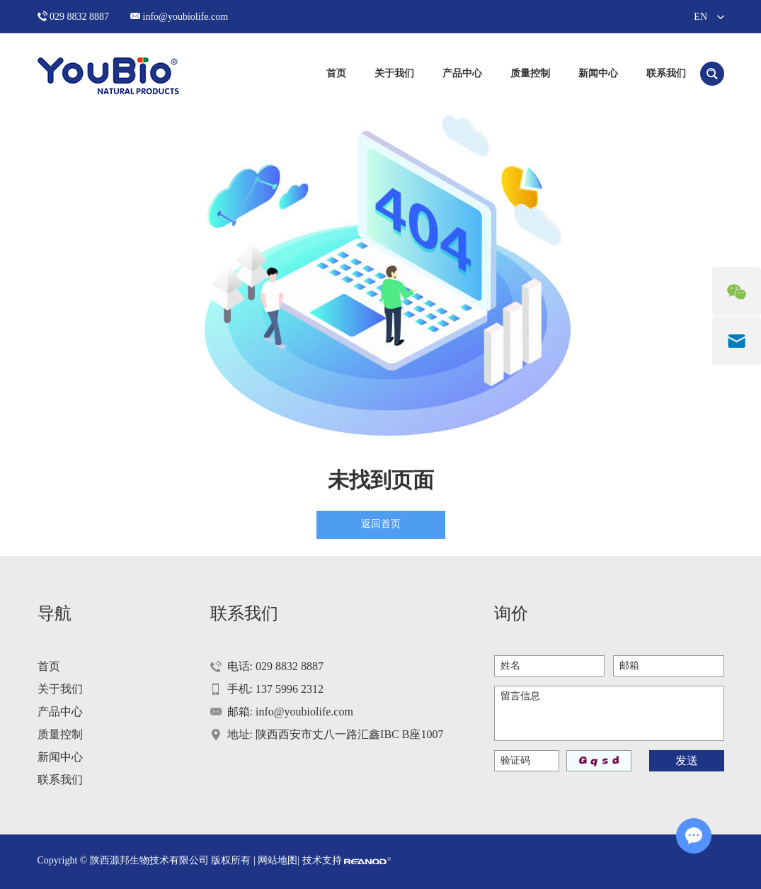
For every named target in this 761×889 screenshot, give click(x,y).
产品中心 (462, 73)
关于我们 (394, 73)
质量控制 (530, 73)
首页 (336, 73)
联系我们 (666, 73)
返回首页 (381, 524)
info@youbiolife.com (186, 16)
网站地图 (277, 860)
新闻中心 (598, 73)
